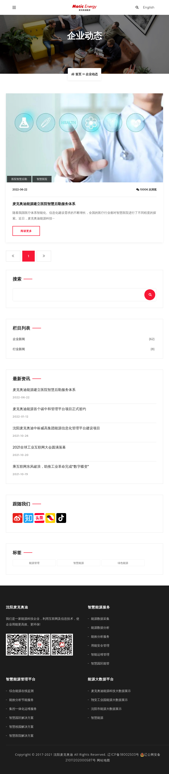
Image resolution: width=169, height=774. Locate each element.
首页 (78, 74)
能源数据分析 (100, 628)
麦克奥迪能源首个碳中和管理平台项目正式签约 (49, 409)
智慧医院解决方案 (21, 736)
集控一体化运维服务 (23, 709)
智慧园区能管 (100, 663)
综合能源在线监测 (21, 691)
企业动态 (92, 74)
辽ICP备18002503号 (123, 755)
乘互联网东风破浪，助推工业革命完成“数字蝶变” (51, 466)
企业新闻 (19, 339)
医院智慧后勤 (19, 179)
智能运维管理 (100, 654)
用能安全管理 (100, 645)
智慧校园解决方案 (21, 727)
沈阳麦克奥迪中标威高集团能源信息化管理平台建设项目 (56, 428)
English (148, 7)
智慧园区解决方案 (21, 718)
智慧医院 (42, 179)
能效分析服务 (100, 637)
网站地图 (103, 760)
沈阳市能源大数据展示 (106, 709)
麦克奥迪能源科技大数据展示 (111, 691)
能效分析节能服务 (21, 700)
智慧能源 (78, 563)
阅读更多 (26, 231)
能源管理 (34, 563)
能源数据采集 (100, 619)
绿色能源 (123, 563)
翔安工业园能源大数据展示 (109, 700)
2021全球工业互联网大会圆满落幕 (39, 447)
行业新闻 (19, 349)
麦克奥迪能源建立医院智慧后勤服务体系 (43, 204)
